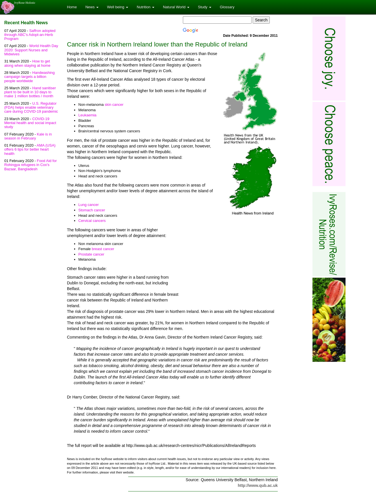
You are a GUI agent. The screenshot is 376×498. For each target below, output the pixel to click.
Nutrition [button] (145, 7)
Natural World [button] (176, 7)
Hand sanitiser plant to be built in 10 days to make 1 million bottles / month (30, 92)
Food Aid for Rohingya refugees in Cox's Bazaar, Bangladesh (30, 165)
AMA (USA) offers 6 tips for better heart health (30, 149)
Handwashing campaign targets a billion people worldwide (29, 76)
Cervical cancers (92, 220)
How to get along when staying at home (27, 63)
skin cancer (114, 104)
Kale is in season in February (28, 136)
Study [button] (204, 7)
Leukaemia (87, 115)
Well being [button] (117, 7)
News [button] (92, 7)
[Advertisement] (230, 265)
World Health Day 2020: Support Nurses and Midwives (31, 50)
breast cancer (103, 249)
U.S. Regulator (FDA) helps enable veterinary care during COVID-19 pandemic (31, 107)
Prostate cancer (91, 254)
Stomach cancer (91, 210)
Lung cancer (88, 205)
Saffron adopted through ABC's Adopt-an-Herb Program (30, 35)
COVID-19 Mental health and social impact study (30, 123)
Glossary (227, 7)
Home (72, 7)
